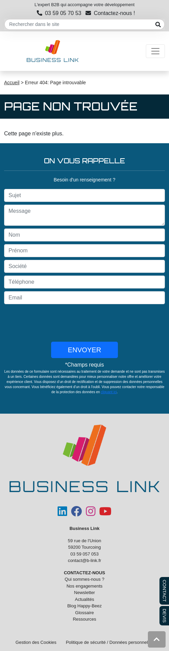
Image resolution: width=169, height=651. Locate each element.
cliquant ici (109, 392)
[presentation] (84, 323)
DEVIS (164, 616)
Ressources (84, 619)
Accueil (11, 82)
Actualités (84, 599)
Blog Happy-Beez (84, 605)
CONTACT (164, 591)
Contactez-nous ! (110, 13)
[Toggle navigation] (155, 51)
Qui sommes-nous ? (84, 579)
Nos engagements (84, 586)
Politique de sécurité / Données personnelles (109, 642)
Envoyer (84, 350)
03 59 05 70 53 (59, 13)
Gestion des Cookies (36, 642)
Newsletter (84, 592)
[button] (157, 639)
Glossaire (84, 612)
